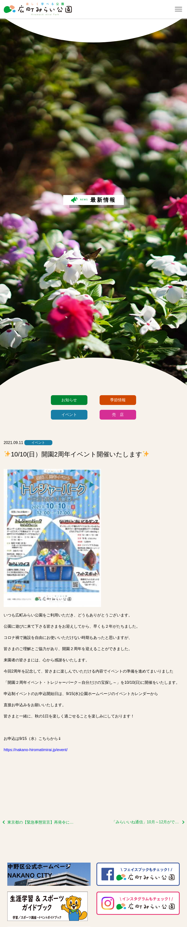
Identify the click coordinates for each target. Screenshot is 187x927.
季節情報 (118, 400)
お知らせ (69, 400)
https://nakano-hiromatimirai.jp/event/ (35, 750)
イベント (69, 415)
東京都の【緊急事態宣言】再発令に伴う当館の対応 (41, 822)
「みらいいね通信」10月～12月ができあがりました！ (148, 822)
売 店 (118, 415)
